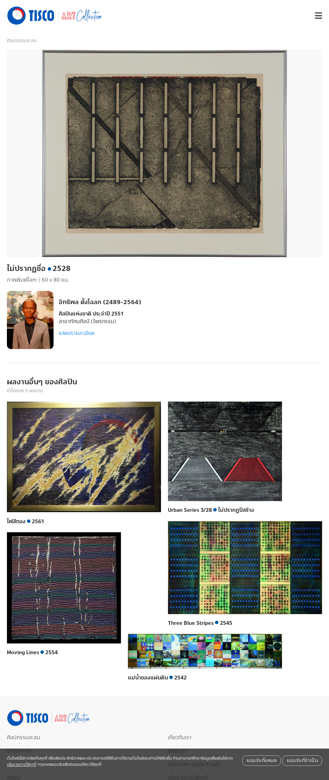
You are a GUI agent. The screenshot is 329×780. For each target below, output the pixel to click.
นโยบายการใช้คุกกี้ (21, 765)
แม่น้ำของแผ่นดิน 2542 (157, 678)
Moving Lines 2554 (32, 652)
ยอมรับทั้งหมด (261, 760)
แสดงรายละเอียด (76, 333)
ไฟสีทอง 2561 (25, 521)
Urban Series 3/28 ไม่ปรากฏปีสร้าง (211, 510)
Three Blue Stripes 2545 (200, 623)
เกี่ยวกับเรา (179, 737)
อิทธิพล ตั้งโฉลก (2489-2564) (100, 302)
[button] (316, 16)
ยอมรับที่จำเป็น (302, 760)
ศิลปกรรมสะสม (22, 40)
